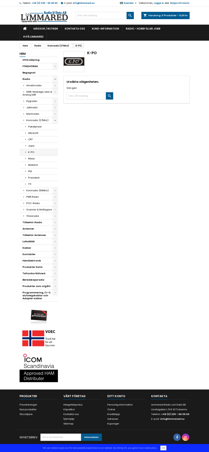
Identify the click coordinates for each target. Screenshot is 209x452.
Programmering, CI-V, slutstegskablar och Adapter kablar (36, 295)
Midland (33, 165)
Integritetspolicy (72, 404)
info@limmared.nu (84, 3)
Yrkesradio (32, 216)
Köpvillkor (69, 409)
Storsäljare (26, 414)
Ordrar (111, 409)
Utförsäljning (30, 60)
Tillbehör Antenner (34, 235)
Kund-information (105, 28)
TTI (29, 184)
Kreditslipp (113, 414)
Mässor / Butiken (45, 28)
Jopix (31, 146)
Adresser (112, 419)
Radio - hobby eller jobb (143, 28)
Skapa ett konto (179, 3)
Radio (26, 79)
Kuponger (113, 423)
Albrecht (33, 133)
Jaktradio (32, 107)
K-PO (31, 152)
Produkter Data (32, 267)
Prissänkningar (28, 404)
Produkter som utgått (36, 286)
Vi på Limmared (33, 36)
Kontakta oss (75, 28)
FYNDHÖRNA (30, 66)
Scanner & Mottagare (39, 209)
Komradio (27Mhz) (37, 120)
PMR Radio (32, 197)
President (33, 177)
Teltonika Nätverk (34, 273)
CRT (30, 139)
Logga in (159, 3)
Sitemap (68, 423)
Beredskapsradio (33, 280)
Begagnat (28, 72)
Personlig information (120, 404)
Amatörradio (34, 85)
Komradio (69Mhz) (37, 190)
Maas (31, 158)
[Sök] (104, 15)
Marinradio (32, 114)
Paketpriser (35, 126)
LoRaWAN (28, 241)
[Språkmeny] (128, 3)
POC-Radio (33, 203)
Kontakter (28, 254)
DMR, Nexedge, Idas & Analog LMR (37, 93)
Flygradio (31, 101)
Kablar (26, 248)
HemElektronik (31, 260)
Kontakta (159, 396)
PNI (30, 171)
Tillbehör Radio (32, 222)
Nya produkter (28, 409)
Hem (23, 54)
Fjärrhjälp (68, 419)
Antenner (28, 228)
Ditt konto (116, 396)
